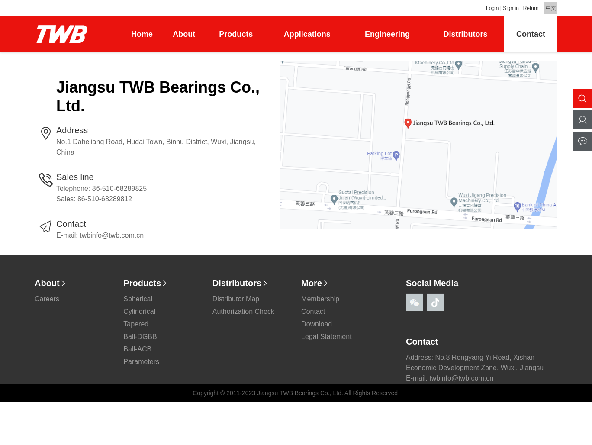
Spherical (137, 303)
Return (531, 8)
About (184, 34)
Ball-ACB (137, 353)
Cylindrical (139, 315)
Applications (307, 34)
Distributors (466, 34)
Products (236, 34)
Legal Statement (326, 341)
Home (142, 34)
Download (316, 328)
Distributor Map (235, 303)
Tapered (135, 328)
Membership (320, 303)
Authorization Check (243, 315)
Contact (530, 34)
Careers (47, 303)
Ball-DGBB (140, 341)
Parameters (141, 366)
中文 (551, 8)
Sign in (511, 8)
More (315, 287)
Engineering (387, 34)
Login (492, 8)
